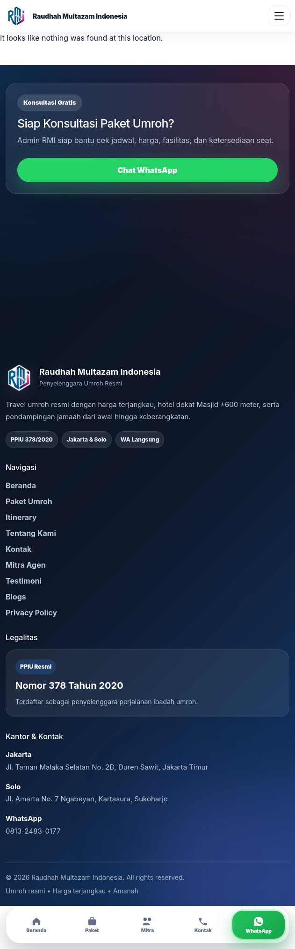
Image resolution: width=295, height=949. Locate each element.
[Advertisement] (147, 279)
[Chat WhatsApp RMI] (258, 925)
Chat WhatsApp (148, 170)
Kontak (18, 549)
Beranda (21, 485)
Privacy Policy (31, 612)
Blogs (16, 596)
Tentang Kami (31, 533)
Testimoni (24, 580)
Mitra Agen (26, 565)
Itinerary (21, 517)
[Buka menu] (279, 16)
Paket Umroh (29, 501)
